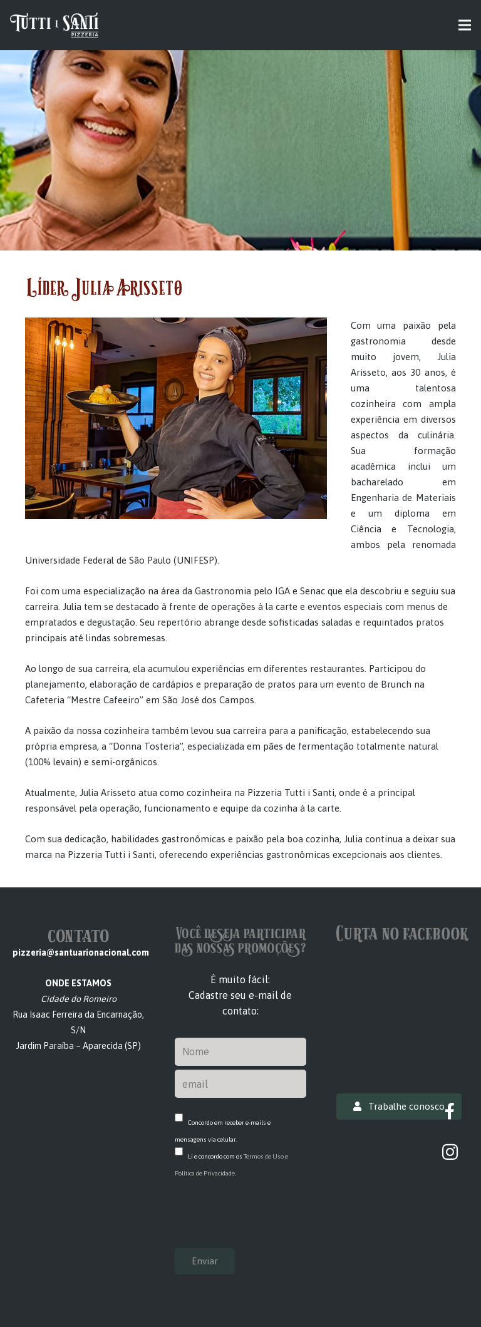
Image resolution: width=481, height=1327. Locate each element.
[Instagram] (450, 1152)
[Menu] (464, 25)
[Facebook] (450, 1111)
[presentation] (270, 1220)
